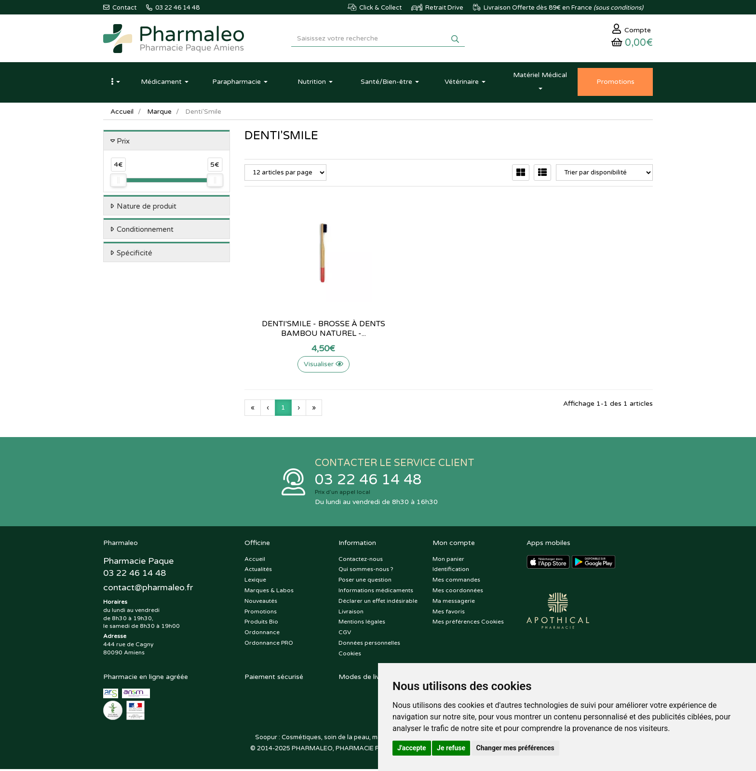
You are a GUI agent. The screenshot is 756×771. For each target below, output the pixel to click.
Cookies (349, 655)
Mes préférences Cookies (468, 624)
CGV (344, 634)
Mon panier (448, 561)
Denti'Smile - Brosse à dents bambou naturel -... (307, 330)
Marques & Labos (269, 592)
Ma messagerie (453, 602)
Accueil (122, 113)
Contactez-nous (360, 561)
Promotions (260, 613)
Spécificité (134, 254)
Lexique (255, 582)
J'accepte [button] (411, 748)
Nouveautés (260, 602)
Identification (450, 571)
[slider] (118, 182)
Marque (159, 113)
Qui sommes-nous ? (365, 571)
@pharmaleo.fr (148, 589)
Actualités (258, 571)
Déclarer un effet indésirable (378, 602)
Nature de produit (146, 207)
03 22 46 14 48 (368, 482)
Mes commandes (456, 582)
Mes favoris (448, 613)
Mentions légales (361, 624)
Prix (123, 142)
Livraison (351, 613)
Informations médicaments (375, 592)
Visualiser (307, 365)
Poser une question (365, 582)
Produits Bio (261, 624)
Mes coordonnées (457, 592)
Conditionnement (145, 231)
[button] (115, 83)
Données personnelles (369, 644)
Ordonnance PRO (268, 644)
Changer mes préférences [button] (515, 748)
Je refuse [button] (451, 748)
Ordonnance (262, 634)
